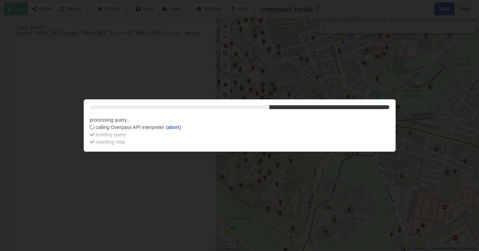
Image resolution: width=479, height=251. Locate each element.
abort (173, 127)
